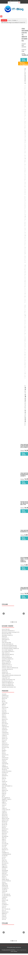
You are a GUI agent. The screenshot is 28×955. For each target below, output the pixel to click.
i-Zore (4, 783)
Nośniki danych (6, 663)
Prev (4, 614)
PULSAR (4, 855)
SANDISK (4, 872)
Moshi (4, 830)
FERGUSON (5, 757)
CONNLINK (5, 732)
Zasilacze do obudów (7, 684)
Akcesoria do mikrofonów (8, 630)
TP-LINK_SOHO (6, 895)
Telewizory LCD (6, 676)
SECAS (4, 876)
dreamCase (5, 746)
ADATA (4, 698)
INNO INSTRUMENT (7, 786)
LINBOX (4, 808)
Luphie (4, 812)
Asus (3, 706)
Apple (4, 704)
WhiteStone (5, 912)
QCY (3, 858)
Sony (3, 882)
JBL (3, 796)
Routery (4, 670)
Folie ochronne (6, 642)
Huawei (4, 781)
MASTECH (5, 817)
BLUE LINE (5, 723)
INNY (4, 787)
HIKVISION (5, 775)
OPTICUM (5, 843)
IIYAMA (4, 784)
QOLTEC (4, 861)
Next (24, 614)
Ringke (4, 866)
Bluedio (4, 725)
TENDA (4, 891)
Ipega (4, 794)
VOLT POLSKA (6, 909)
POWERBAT (5, 852)
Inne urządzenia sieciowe (8, 651)
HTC (3, 780)
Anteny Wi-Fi (5, 638)
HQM (4, 778)
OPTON (4, 848)
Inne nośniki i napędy (7, 650)
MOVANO (5, 832)
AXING (4, 716)
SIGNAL (4, 878)
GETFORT (5, 768)
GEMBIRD (5, 766)
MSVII (4, 833)
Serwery (5, 672)
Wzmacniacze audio (7, 681)
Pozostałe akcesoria (7, 669)
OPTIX (4, 845)
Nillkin (4, 837)
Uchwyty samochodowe (8, 679)
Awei (4, 714)
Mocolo (4, 824)
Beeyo (4, 720)
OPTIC (4, 842)
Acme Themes (14, 951)
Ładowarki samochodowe (9, 687)
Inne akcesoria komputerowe (9, 645)
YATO (4, 919)
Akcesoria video (6, 633)
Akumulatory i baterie (7, 635)
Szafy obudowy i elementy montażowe (11, 675)
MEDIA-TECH (5, 818)
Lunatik (4, 811)
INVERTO (5, 790)
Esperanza (5, 754)
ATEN (4, 708)
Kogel (4, 802)
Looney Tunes (6, 809)
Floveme (5, 759)
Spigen (4, 883)
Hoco (4, 777)
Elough (4, 750)
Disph (4, 741)
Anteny (4, 636)
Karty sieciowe (6, 656)
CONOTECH (5, 734)
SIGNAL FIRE (5, 879)
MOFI (4, 827)
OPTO (4, 846)
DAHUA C (4, 738)
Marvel (4, 815)
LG (3, 806)
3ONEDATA (5, 695)
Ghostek (4, 769)
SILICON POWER (6, 880)
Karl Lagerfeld (6, 797)
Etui (4, 641)
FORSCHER (5, 763)
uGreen (4, 903)
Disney (4, 740)
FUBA (4, 765)
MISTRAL (4, 821)
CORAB (4, 735)
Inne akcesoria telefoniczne (9, 647)
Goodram (5, 772)
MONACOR (5, 829)
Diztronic (4, 743)
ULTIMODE (5, 904)
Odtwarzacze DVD (7, 664)
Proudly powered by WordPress (8, 950)
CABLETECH (5, 726)
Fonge (4, 760)
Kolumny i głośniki (7, 657)
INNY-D (4, 789)
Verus (4, 907)
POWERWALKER (6, 854)
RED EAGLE (5, 863)
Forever (4, 762)
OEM (4, 840)
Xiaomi (4, 918)
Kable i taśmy (6, 653)
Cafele (4, 728)
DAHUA (4, 737)
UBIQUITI (5, 900)
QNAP (4, 860)
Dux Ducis (5, 747)
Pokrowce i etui (7, 666)
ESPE (4, 753)
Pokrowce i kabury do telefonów (10, 667)
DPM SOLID (5, 744)
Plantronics (5, 849)
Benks (4, 722)
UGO (3, 901)
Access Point (5, 629)
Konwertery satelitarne (7, 658)
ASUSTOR (5, 707)
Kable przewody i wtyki (8, 654)
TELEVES (4, 889)
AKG (3, 700)
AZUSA (4, 717)
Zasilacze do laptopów (8, 682)
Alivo (3, 701)
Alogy (4, 703)
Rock (4, 869)
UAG (4, 898)
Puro (4, 857)
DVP (3, 749)
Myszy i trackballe (6, 661)
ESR (3, 756)
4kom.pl (5, 697)
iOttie (4, 792)
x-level (4, 916)
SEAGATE (5, 875)
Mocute (4, 826)
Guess (4, 774)
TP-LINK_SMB (6, 894)
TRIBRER (4, 897)
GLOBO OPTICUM (6, 771)
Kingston (4, 800)
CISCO (4, 731)
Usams (4, 906)
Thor (3, 892)
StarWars (5, 885)
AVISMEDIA (5, 713)
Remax (4, 864)
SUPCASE (5, 886)
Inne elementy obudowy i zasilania (10, 648)
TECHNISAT (5, 888)
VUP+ (4, 910)
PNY (3, 851)
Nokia (4, 839)
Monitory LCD (6, 660)
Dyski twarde (5, 639)
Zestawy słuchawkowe (8, 685)
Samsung (5, 870)
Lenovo (4, 803)
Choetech (4, 729)
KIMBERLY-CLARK (6, 799)
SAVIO (4, 873)
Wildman (4, 913)
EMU (3, 751)
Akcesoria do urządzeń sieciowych (10, 632)
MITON (4, 823)
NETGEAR (5, 836)
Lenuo (4, 805)
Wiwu (4, 915)
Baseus (5, 719)
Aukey (4, 711)
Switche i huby (6, 673)
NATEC (4, 835)
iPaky (4, 793)
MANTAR (4, 814)
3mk (4, 694)
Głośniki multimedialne (7, 644)
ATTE (4, 710)
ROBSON (4, 867)
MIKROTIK (5, 820)
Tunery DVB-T (5, 678)
